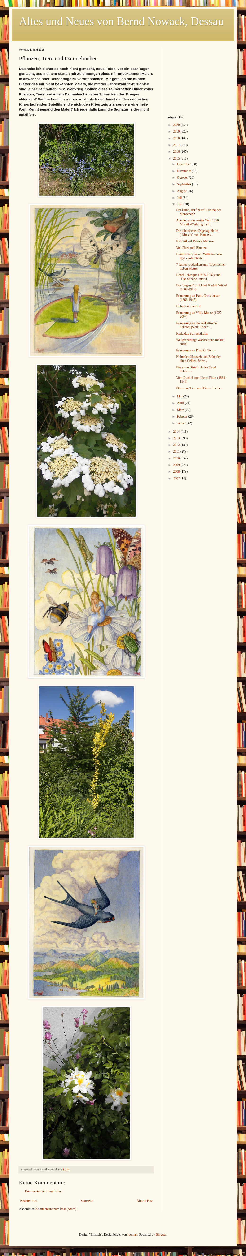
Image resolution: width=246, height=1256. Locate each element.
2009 (177, 465)
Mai (180, 396)
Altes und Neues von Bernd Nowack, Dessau (121, 21)
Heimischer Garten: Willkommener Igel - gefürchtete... (199, 256)
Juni (180, 204)
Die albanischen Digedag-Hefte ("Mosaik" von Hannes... (197, 233)
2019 (177, 131)
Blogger (161, 1234)
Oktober (183, 177)
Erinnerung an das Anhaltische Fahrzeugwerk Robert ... (196, 325)
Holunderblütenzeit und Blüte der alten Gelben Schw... (198, 359)
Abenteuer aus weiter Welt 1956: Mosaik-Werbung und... (198, 222)
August (182, 191)
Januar (181, 423)
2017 (177, 145)
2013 (177, 438)
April (181, 403)
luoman (132, 1234)
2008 (177, 471)
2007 (177, 478)
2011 (176, 451)
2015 (177, 158)
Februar (182, 416)
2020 (177, 125)
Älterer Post (145, 1201)
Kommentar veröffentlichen (43, 1191)
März (181, 410)
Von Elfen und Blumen (191, 248)
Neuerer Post (28, 1201)
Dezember (184, 164)
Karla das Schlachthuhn (192, 333)
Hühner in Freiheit (188, 306)
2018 (177, 138)
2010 (177, 458)
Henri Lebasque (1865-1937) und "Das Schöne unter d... (198, 277)
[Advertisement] (197, 77)
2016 (177, 151)
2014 (177, 431)
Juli (180, 197)
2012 (177, 445)
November (184, 171)
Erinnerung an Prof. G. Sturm (195, 350)
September (184, 184)
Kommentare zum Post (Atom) (55, 1209)
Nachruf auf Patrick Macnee (195, 241)
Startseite (87, 1201)
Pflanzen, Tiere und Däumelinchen (199, 388)
